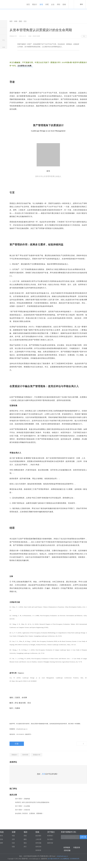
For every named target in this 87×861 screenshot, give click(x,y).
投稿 (64, 4)
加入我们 (50, 839)
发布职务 (38, 850)
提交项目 (38, 835)
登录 (43, 774)
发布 (81, 4)
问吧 (47, 4)
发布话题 (38, 843)
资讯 (1, 835)
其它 (25, 846)
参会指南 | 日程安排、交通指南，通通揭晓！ (29, 813)
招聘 (1, 843)
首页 (28, 4)
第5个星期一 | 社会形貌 (22, 806)
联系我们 (50, 835)
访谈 (13, 843)
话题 (13, 846)
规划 (25, 843)
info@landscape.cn (62, 856)
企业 (53, 4)
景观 (25, 835)
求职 (59, 4)
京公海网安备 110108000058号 (69, 858)
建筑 (25, 839)
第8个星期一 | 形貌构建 (22, 799)
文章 (13, 839)
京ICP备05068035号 (53, 858)
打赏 (17, 744)
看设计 (35, 4)
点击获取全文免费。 (25, 66)
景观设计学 (36, 754)
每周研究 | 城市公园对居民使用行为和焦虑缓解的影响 (32, 802)
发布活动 (38, 846)
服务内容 (50, 843)
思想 (20, 21)
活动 (1, 839)
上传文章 (38, 839)
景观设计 (14, 754)
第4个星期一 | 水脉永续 (22, 810)
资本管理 (25, 754)
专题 (13, 835)
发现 (41, 4)
